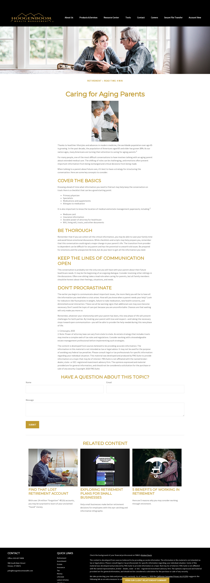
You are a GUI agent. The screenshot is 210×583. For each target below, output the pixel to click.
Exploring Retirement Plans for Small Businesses (101, 485)
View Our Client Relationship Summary (145, 580)
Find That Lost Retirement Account (48, 483)
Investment (61, 553)
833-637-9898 (18, 550)
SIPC (198, 581)
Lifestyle (60, 568)
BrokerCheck (146, 547)
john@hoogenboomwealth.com (20, 562)
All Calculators (62, 578)
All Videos (61, 575)
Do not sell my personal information (151, 571)
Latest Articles (63, 572)
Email (109, 374)
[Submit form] (32, 416)
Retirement (61, 550)
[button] (69, 9)
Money (59, 565)
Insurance (61, 559)
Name (28, 374)
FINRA (192, 581)
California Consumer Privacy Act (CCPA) (172, 568)
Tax (58, 562)
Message (30, 391)
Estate (59, 556)
